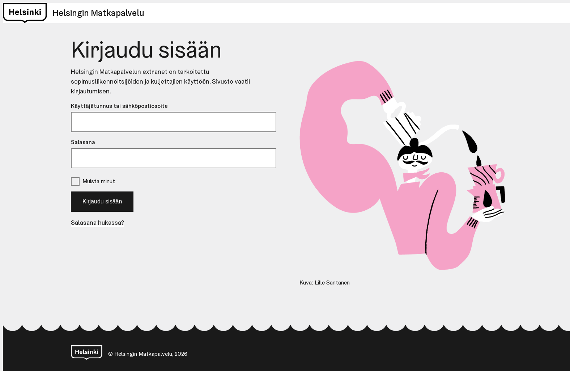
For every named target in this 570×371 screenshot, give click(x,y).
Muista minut (98, 181)
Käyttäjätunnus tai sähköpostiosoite (119, 106)
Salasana (83, 142)
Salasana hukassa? (97, 222)
